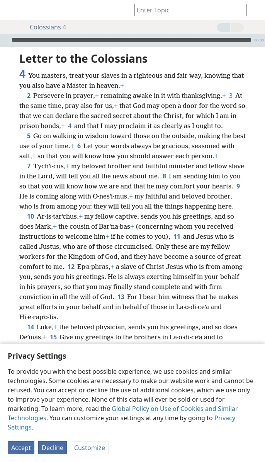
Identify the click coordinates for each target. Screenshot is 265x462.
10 (30, 216)
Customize (89, 447)
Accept (21, 447)
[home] (12, 10)
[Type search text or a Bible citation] (187, 9)
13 (121, 297)
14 (30, 327)
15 (53, 337)
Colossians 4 (44, 27)
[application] (132, 40)
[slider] (131, 40)
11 (177, 236)
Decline (52, 447)
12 (71, 266)
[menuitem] (12, 10)
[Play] (5, 40)
